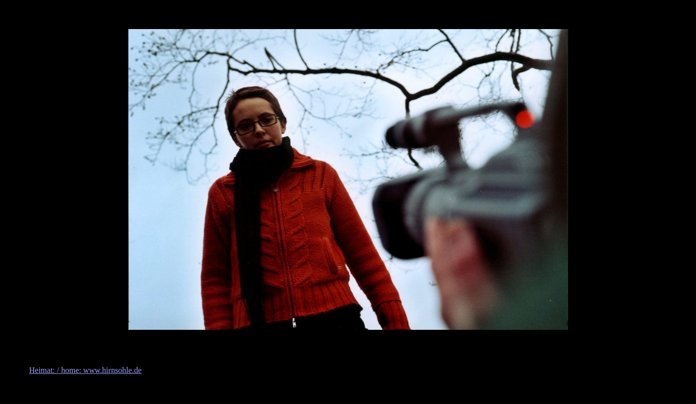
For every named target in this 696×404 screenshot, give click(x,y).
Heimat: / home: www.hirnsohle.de (85, 370)
